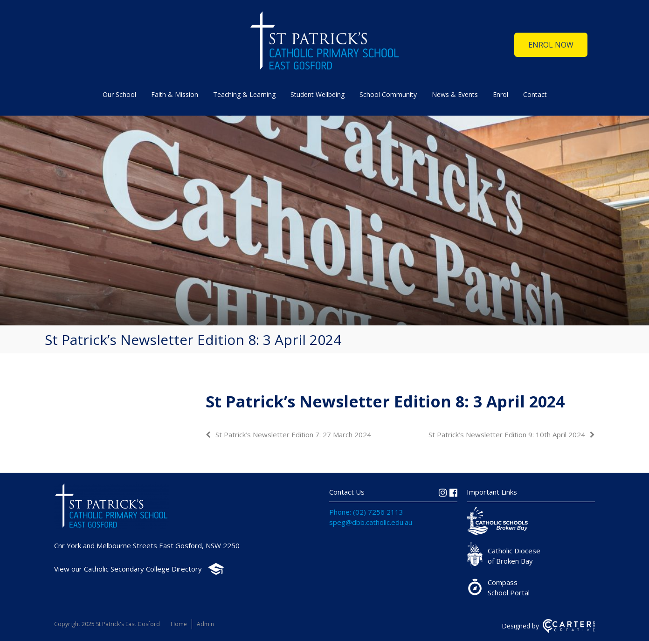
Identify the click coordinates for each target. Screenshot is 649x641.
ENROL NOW (550, 45)
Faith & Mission (174, 94)
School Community (388, 94)
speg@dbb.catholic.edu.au (370, 522)
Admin (205, 624)
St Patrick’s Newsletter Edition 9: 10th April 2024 (506, 434)
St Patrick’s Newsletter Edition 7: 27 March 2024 (293, 434)
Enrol (500, 94)
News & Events (455, 94)
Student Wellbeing (317, 94)
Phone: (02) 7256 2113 (366, 512)
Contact (535, 94)
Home (179, 624)
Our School (119, 94)
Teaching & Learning (244, 94)
